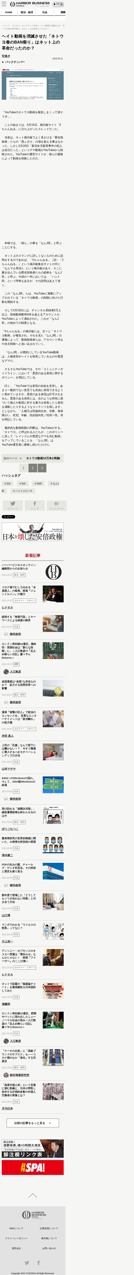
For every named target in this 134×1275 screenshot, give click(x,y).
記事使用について (49, 1228)
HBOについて (16, 1228)
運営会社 (16, 1248)
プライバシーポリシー (16, 1238)
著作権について (49, 1238)
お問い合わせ (49, 1248)
